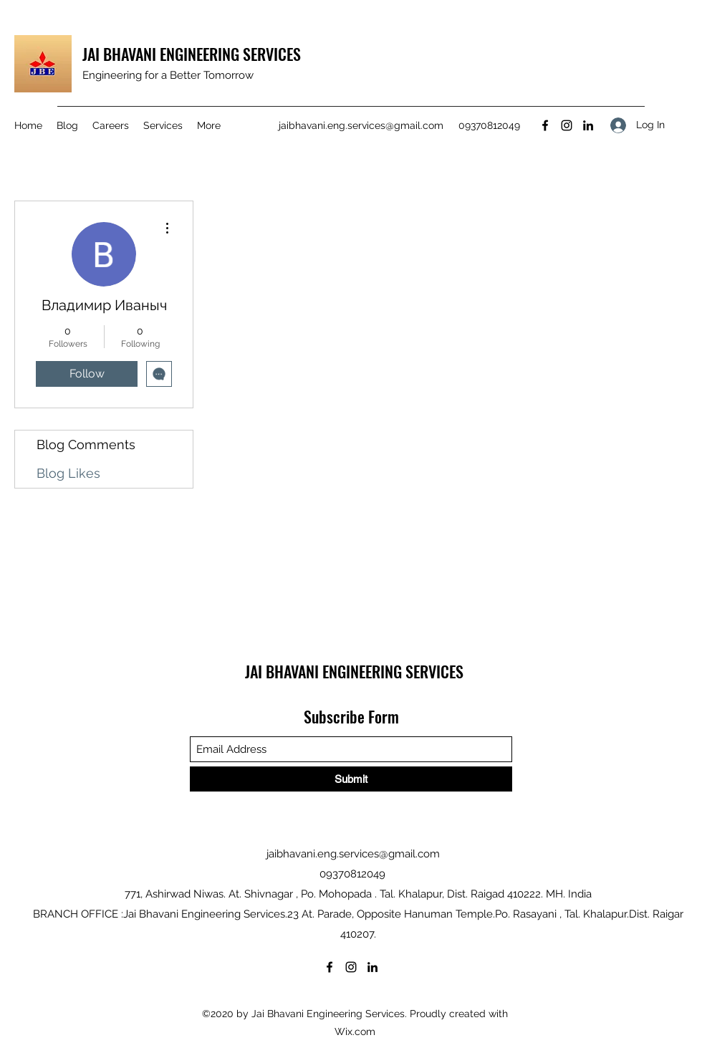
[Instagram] (566, 125)
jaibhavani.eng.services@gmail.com (361, 125)
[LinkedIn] (588, 125)
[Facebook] (545, 125)
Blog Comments (86, 444)
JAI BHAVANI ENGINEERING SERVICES (191, 53)
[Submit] (351, 779)
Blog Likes (68, 473)
